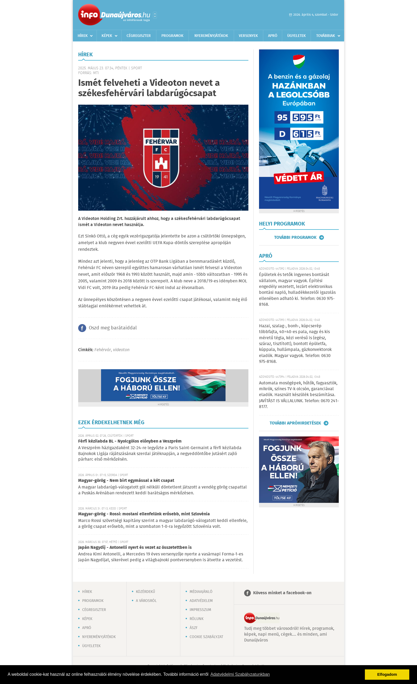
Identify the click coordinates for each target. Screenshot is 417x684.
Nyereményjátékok (211, 36)
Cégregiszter (139, 36)
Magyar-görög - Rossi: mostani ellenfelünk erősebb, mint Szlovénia (144, 514)
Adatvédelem (201, 601)
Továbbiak (325, 36)
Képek (107, 36)
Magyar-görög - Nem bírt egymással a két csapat (126, 480)
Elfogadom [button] (387, 674)
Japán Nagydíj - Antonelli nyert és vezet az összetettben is (135, 547)
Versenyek (248, 36)
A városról (146, 601)
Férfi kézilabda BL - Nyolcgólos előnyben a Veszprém (130, 441)
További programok (295, 237)
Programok (172, 36)
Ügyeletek (296, 36)
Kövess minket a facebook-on (282, 593)
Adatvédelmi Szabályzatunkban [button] (240, 674)
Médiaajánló (201, 592)
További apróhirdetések (295, 423)
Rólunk (196, 619)
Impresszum (200, 610)
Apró (272, 36)
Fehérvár (102, 350)
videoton (121, 350)
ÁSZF (194, 628)
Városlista (155, 15)
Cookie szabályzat (206, 637)
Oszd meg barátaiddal (113, 328)
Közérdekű (145, 592)
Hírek (83, 36)
